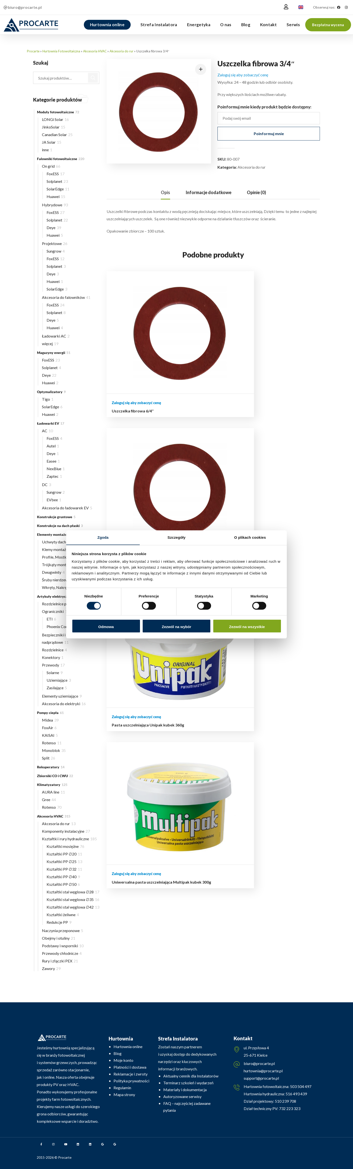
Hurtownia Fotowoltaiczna (61, 51)
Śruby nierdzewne (59, 579)
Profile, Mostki (57, 557)
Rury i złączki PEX (60, 961)
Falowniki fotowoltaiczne (60, 159)
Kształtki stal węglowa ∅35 (73, 899)
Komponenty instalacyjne (66, 831)
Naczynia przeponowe (62, 930)
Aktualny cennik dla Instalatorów (190, 1076)
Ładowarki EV (50, 423)
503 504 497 (300, 1087)
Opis (165, 192)
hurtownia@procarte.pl (263, 1071)
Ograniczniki (55, 611)
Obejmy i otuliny (58, 938)
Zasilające (57, 687)
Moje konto (123, 1060)
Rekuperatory (50, 767)
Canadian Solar (57, 134)
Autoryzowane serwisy (182, 1096)
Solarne (55, 672)
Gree (49, 799)
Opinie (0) (256, 192)
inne (47, 149)
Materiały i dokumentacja (185, 1089)
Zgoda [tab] (103, 537)
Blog (117, 1053)
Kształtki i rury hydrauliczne (69, 838)
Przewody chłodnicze (62, 953)
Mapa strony (124, 1094)
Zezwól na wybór (176, 627)
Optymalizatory (51, 392)
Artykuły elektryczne (56, 596)
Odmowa (106, 627)
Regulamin (122, 1087)
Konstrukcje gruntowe (56, 517)
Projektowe (54, 243)
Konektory (52, 657)
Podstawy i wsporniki (63, 945)
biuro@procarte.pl (259, 1064)
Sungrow (56, 251)
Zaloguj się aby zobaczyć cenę (242, 74)
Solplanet (57, 181)
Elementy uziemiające (62, 696)
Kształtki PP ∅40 (63, 876)
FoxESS (55, 173)
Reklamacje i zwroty (130, 1074)
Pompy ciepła (50, 713)
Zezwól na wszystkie (247, 627)
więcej (50, 343)
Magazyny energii (53, 353)
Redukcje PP (59, 922)
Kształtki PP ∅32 (64, 869)
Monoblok (54, 750)
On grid (51, 166)
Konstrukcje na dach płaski (60, 526)
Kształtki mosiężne (65, 846)
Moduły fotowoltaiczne (58, 112)
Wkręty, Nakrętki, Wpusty (66, 587)
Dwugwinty (53, 572)
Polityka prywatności (131, 1080)
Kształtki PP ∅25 (64, 861)
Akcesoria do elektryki (64, 703)
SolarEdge (58, 189)
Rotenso (52, 742)
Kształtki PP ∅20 (64, 854)
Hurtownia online (127, 1046)
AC (47, 430)
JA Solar (51, 142)
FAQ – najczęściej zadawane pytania (187, 1106)
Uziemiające (59, 680)
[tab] (165, 192)
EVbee (54, 499)
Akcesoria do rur (121, 51)
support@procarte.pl (261, 1078)
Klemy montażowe (60, 549)
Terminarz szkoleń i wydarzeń (188, 1082)
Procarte (33, 51)
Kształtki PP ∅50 (63, 884)
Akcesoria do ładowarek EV (67, 507)
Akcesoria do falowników (66, 297)
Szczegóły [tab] (176, 537)
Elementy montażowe (57, 534)
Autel (53, 446)
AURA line (53, 792)
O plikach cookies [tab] (250, 537)
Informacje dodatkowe (208, 192)
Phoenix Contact (62, 626)
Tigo (47, 399)
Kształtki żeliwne (63, 914)
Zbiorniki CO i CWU (55, 776)
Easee (53, 461)
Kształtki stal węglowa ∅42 (73, 907)
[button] (328, 24)
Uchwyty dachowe (59, 541)
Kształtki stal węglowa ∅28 (73, 891)
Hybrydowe (55, 204)
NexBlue (56, 468)
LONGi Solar (55, 119)
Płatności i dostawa (129, 1067)
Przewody (53, 665)
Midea (50, 720)
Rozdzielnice (54, 649)
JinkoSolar (53, 127)
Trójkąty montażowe (61, 564)
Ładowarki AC (56, 336)
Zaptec (54, 476)
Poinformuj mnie (269, 133)
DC (46, 484)
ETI (51, 619)
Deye (54, 227)
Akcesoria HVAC (95, 51)
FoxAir (49, 727)
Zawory (51, 968)
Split (48, 758)
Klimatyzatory (52, 785)
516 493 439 (296, 1094)
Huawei (56, 196)
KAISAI (50, 735)
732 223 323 (289, 1109)
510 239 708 (285, 1102)
